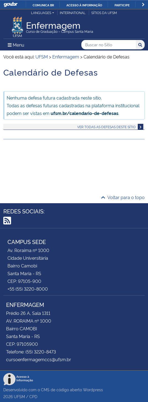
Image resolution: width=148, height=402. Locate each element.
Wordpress (93, 389)
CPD (33, 396)
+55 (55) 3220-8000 (27, 289)
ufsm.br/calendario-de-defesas (84, 113)
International (72, 12)
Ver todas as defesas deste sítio (106, 126)
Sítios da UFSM (104, 12)
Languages (41, 12)
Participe (122, 5)
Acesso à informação (84, 5)
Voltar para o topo (123, 197)
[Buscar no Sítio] (108, 45)
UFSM (19, 396)
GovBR (10, 4)
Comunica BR (43, 5)
